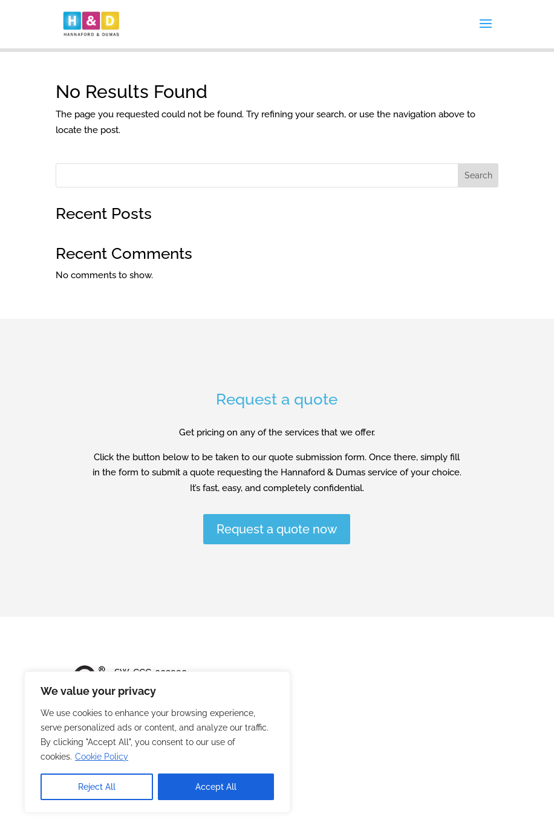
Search (478, 175)
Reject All (97, 787)
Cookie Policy (101, 756)
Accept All (215, 787)
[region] (157, 742)
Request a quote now (277, 529)
